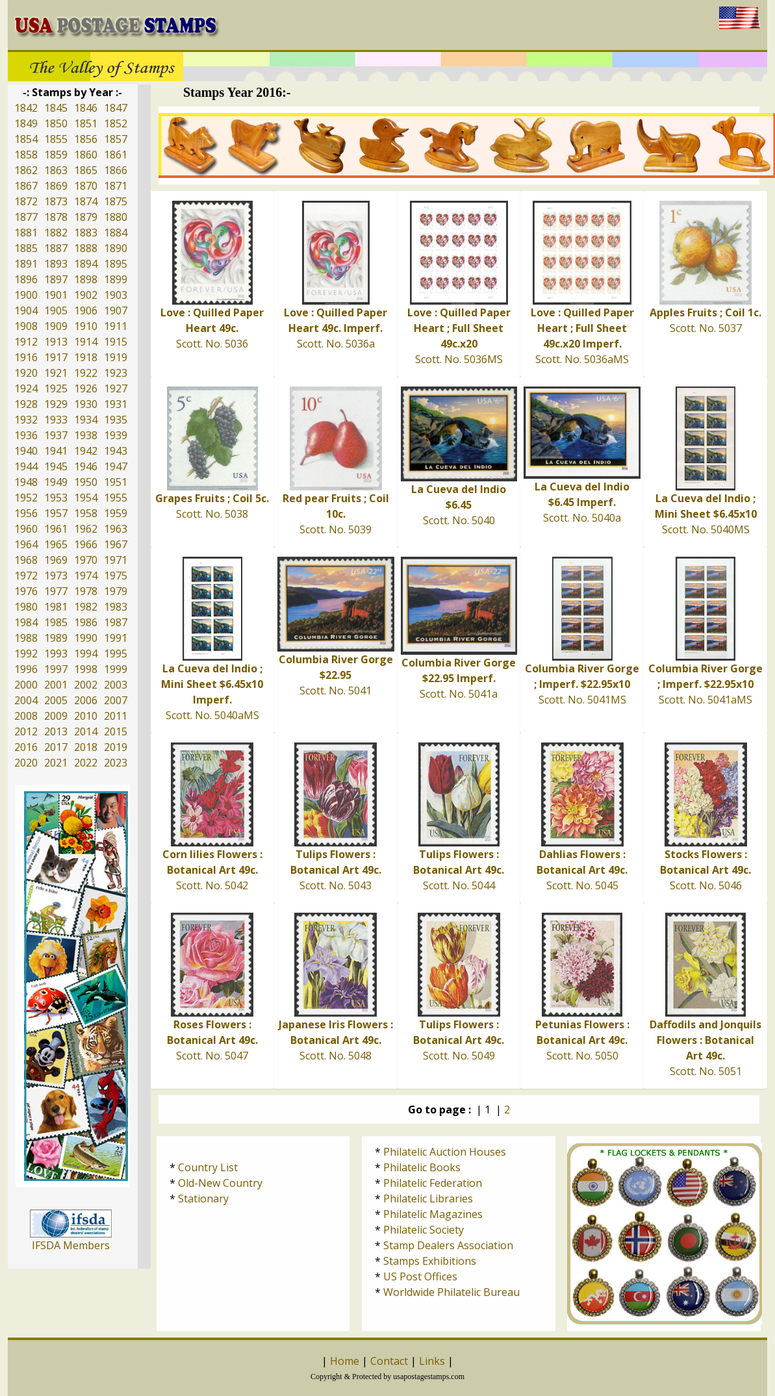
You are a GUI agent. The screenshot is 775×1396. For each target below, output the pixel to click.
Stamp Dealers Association (448, 1245)
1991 (115, 638)
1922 (85, 373)
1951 (115, 482)
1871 (115, 186)
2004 (26, 700)
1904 (26, 310)
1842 (26, 108)
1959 (115, 513)
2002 (85, 685)
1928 (26, 404)
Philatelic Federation (432, 1183)
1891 (26, 264)
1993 (56, 653)
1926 (85, 388)
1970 (85, 560)
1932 (26, 419)
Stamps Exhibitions (429, 1261)
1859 (56, 154)
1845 (56, 108)
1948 (26, 482)
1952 (26, 497)
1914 (85, 342)
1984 (26, 622)
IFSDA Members (71, 1245)
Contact (389, 1361)
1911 (115, 326)
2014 (85, 731)
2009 (56, 716)
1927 (115, 388)
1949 (56, 482)
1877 (26, 217)
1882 (56, 232)
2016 (26, 747)
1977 (56, 591)
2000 (26, 685)
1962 (85, 529)
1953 (56, 497)
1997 (56, 669)
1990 (85, 638)
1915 (115, 342)
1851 (85, 123)
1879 (85, 217)
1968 (26, 560)
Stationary (203, 1198)
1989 (56, 638)
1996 (26, 669)
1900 (26, 295)
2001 (56, 685)
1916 (26, 357)
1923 (115, 373)
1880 (115, 217)
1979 (115, 591)
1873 (56, 201)
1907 (115, 310)
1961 (56, 529)
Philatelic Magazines (433, 1214)
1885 (26, 248)
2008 (26, 716)
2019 (115, 747)
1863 (56, 170)
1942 (85, 451)
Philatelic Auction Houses (444, 1152)
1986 (85, 622)
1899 (115, 279)
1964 (26, 544)
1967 (115, 544)
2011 (115, 716)
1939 (115, 435)
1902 (85, 295)
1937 (56, 435)
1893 (56, 264)
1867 (26, 186)
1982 (85, 607)
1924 (26, 388)
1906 (85, 310)
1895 (115, 264)
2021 (56, 762)
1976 (26, 591)
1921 (56, 373)
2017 (56, 747)
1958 (85, 513)
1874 (85, 201)
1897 (56, 279)
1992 (26, 653)
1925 (56, 388)
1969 (56, 560)
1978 (85, 591)
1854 (26, 139)
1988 (26, 638)
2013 (56, 731)
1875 (115, 201)
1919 (115, 357)
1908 (26, 326)
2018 (85, 747)
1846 (85, 108)
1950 (85, 482)
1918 (85, 357)
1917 (56, 357)
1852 (115, 123)
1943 (115, 451)
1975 (115, 575)
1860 (85, 154)
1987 (115, 622)
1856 (85, 139)
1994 (85, 653)
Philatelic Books (422, 1167)
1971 (115, 560)
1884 (115, 232)
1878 (56, 217)
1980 (26, 607)
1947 (115, 466)
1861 (115, 154)
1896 (26, 279)
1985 (56, 622)
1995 (115, 653)
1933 (56, 419)
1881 (26, 232)
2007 (115, 700)
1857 (115, 139)
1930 (85, 404)
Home (344, 1361)
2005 (56, 700)
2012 (26, 731)
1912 (26, 342)
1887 (56, 248)
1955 (115, 497)
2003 (115, 685)
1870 (85, 186)
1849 (26, 123)
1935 (115, 419)
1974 (85, 575)
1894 (85, 264)
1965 (56, 544)
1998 (85, 669)
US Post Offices (420, 1276)
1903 (115, 295)
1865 (85, 170)
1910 (85, 326)
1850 (56, 123)
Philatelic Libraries (428, 1198)
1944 (26, 466)
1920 (26, 373)
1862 (26, 170)
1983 (115, 607)
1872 (26, 201)
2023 (115, 762)
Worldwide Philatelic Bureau (451, 1292)
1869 (56, 186)
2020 (26, 762)
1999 (115, 669)
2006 (85, 700)
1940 (26, 451)
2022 (85, 762)
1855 (56, 139)
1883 (85, 232)
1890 (115, 248)
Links (432, 1361)
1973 (56, 575)
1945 (56, 466)
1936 (26, 435)
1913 (56, 342)
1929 (56, 404)
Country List (208, 1167)
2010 (85, 716)
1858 (26, 154)
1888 (85, 248)
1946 (85, 466)
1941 (56, 451)
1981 (56, 607)
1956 (26, 513)
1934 (85, 419)
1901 (56, 295)
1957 (56, 513)
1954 (85, 497)
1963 (115, 529)
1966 (85, 544)
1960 (26, 529)
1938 (85, 435)
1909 (56, 326)
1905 (56, 310)
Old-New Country (220, 1183)
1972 (26, 575)
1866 (115, 170)
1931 (115, 404)
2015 (115, 731)
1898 (85, 279)
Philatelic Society (423, 1230)
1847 (115, 108)
